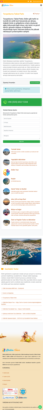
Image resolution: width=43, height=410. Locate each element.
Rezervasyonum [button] (37, 1)
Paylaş (36, 14)
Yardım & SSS (6, 376)
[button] (2, 1)
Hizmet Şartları (6, 380)
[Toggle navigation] (41, 5)
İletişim (5, 384)
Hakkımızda (6, 372)
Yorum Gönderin (35, 82)
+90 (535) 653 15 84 (18, 102)
